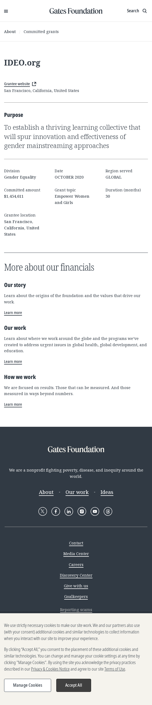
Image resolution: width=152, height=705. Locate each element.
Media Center (76, 553)
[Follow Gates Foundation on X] (43, 511)
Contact (76, 543)
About (10, 31)
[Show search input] (137, 10)
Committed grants (41, 31)
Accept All (73, 685)
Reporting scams (76, 609)
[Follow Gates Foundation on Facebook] (56, 511)
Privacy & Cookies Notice (50, 669)
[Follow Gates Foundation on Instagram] (82, 511)
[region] (76, 659)
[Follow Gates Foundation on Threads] (108, 511)
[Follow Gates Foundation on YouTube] (95, 511)
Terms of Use (114, 669)
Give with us (76, 585)
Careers (76, 564)
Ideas (107, 492)
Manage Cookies (27, 685)
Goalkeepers (76, 596)
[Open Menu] (6, 11)
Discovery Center (76, 575)
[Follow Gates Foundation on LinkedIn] (69, 511)
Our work (77, 492)
